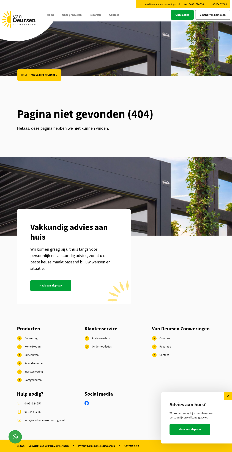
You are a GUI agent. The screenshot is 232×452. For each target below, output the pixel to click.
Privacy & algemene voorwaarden (96, 445)
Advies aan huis (97, 338)
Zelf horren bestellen (213, 15)
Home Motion (29, 346)
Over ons (161, 338)
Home (51, 15)
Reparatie (96, 15)
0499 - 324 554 (194, 4)
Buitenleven (28, 355)
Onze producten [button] (72, 15)
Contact (114, 15)
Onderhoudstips (98, 346)
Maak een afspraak (50, 285)
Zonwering (27, 338)
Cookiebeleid (131, 445)
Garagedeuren (29, 380)
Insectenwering (30, 372)
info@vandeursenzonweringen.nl (160, 4)
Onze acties (182, 15)
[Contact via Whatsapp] (15, 436)
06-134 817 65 (217, 4)
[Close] (228, 396)
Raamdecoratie (30, 363)
